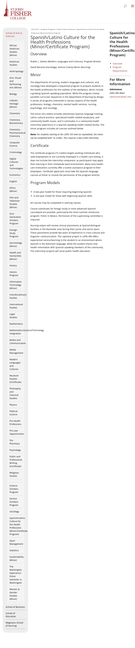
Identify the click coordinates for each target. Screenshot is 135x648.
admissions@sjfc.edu (120, 96)
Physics (13, 404)
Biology (13, 93)
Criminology (16, 152)
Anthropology (16, 71)
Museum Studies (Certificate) (15, 378)
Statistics (14, 550)
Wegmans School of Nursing (14, 624)
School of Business (15, 606)
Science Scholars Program (14, 489)
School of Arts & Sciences (14, 35)
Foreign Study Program (14, 233)
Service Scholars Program (14, 502)
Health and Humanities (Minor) (15, 255)
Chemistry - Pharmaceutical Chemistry (17, 132)
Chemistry (15, 113)
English (13, 181)
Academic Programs (48, 29)
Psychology (15, 450)
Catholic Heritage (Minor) (14, 103)
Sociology (14, 511)
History (13, 265)
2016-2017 (35, 29)
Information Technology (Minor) (16, 285)
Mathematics (16, 323)
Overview (117, 63)
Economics (15, 174)
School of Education (11, 615)
